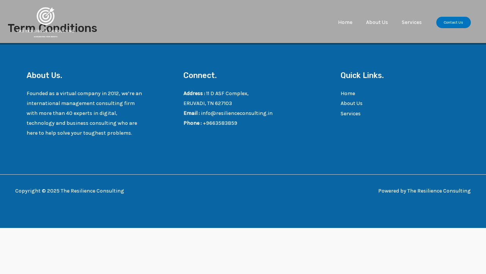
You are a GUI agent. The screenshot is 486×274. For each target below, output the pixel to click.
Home (353, 22)
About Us (382, 22)
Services (413, 22)
